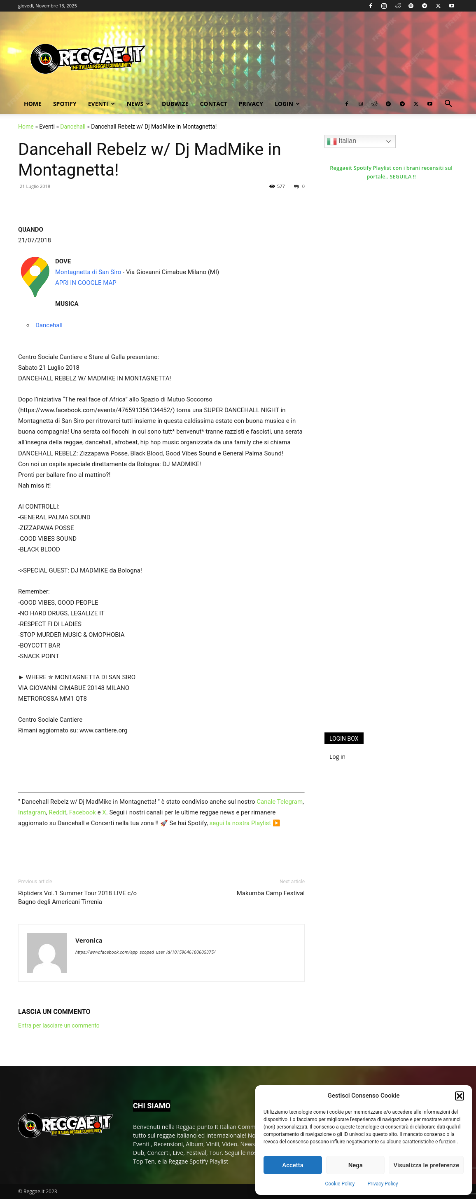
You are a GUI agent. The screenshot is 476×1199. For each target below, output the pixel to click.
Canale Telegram (280, 801)
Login (287, 104)
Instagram (32, 812)
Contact (213, 104)
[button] (459, 1096)
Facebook (82, 812)
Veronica (89, 940)
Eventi (101, 104)
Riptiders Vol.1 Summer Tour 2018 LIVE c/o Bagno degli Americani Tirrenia (77, 897)
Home (33, 104)
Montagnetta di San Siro (88, 272)
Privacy (251, 104)
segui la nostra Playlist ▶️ (245, 823)
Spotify (65, 104)
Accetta (292, 1165)
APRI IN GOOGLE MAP (86, 282)
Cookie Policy (340, 1184)
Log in (337, 756)
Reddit (57, 812)
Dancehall (72, 126)
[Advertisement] (386, 591)
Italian (341, 141)
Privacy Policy (383, 1184)
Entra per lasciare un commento (59, 1025)
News (138, 104)
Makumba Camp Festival (271, 893)
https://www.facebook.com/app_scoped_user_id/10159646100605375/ (145, 952)
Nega (355, 1165)
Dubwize (175, 104)
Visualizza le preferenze (426, 1165)
